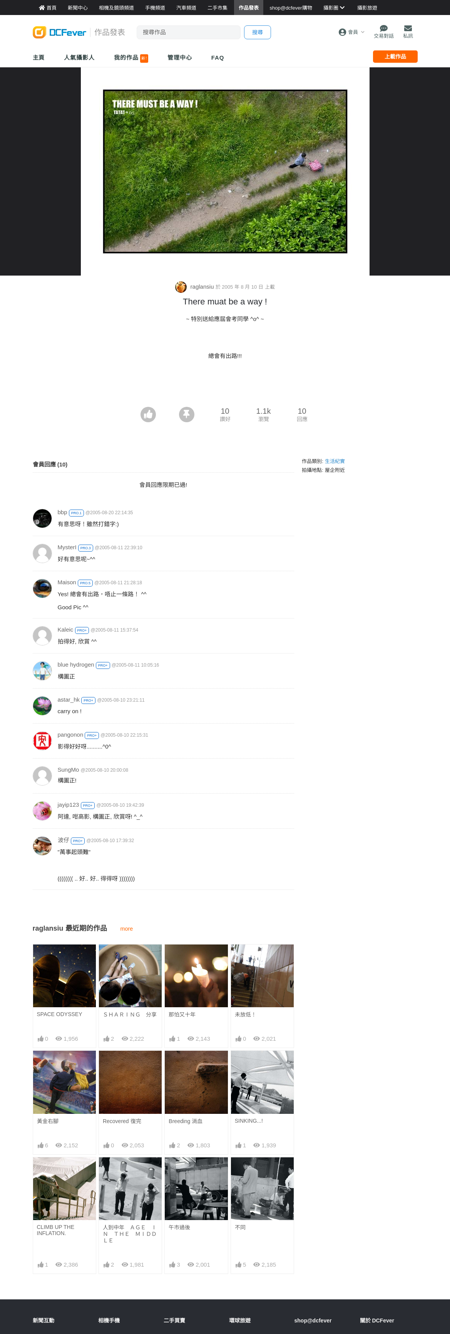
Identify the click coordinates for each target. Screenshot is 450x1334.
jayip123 (68, 804)
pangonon (71, 734)
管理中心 (179, 57)
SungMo (68, 769)
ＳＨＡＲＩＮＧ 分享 (130, 1014)
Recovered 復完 (122, 1121)
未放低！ (245, 1014)
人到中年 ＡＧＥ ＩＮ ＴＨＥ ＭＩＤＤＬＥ (130, 1234)
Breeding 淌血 (185, 1121)
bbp (62, 512)
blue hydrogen (76, 664)
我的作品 (131, 58)
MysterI (67, 547)
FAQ (217, 57)
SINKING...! (249, 1121)
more (126, 929)
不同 (240, 1227)
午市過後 (179, 1227)
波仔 (63, 840)
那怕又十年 (182, 1014)
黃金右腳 (48, 1121)
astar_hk (69, 699)
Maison (67, 582)
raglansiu (195, 286)
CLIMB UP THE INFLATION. (56, 1230)
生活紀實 (335, 461)
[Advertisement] (225, 385)
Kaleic (66, 629)
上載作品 (395, 56)
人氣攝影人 (79, 57)
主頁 (39, 57)
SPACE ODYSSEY (59, 1014)
